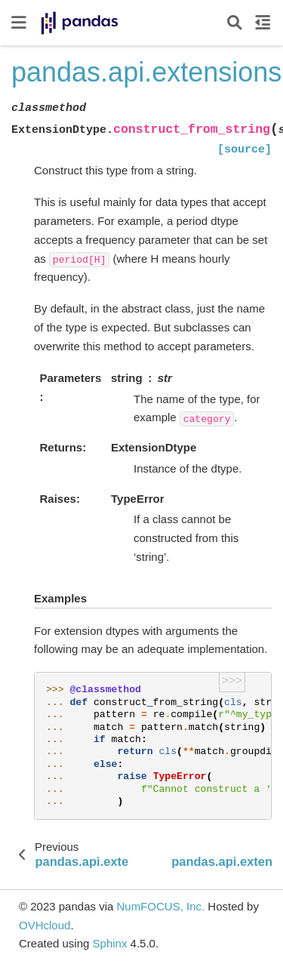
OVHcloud (44, 925)
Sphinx (110, 943)
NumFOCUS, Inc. (160, 906)
